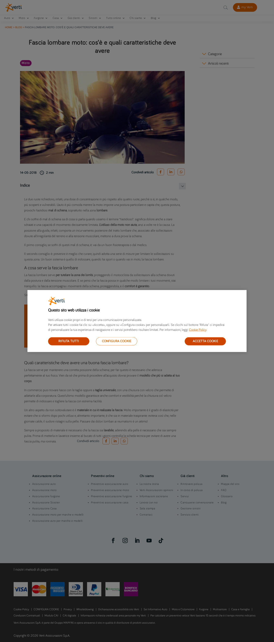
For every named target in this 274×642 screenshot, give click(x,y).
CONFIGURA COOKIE (116, 341)
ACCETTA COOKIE (205, 341)
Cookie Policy (197, 330)
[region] (137, 321)
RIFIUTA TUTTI (68, 341)
